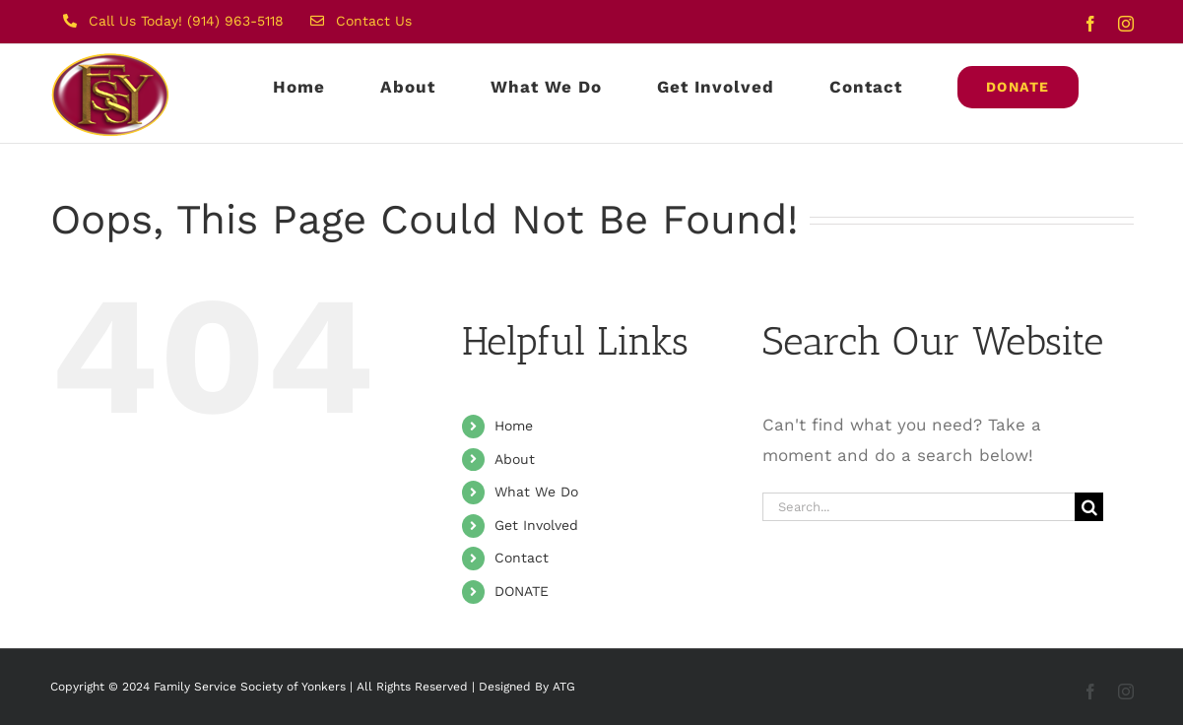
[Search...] (919, 507)
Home (513, 425)
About (514, 459)
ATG (564, 686)
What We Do (536, 491)
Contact (521, 557)
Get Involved (536, 525)
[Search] (1089, 507)
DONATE (521, 591)
